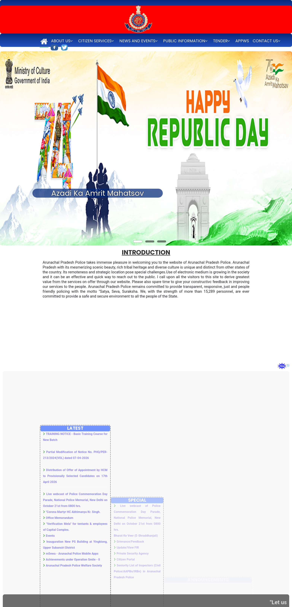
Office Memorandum (59, 590)
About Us (60, 41)
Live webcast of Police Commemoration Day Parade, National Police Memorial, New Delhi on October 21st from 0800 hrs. (75, 572)
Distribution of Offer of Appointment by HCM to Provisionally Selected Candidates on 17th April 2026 (75, 548)
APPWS (242, 41)
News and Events (137, 41)
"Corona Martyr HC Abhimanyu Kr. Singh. (73, 584)
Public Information (184, 41)
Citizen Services (95, 41)
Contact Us (265, 41)
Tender (220, 41)
